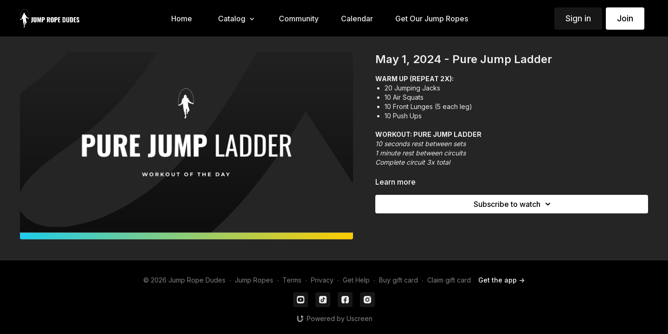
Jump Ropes (254, 280)
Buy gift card (398, 280)
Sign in (578, 18)
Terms (292, 280)
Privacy (322, 280)
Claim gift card (449, 280)
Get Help (356, 280)
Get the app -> (501, 280)
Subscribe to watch (513, 204)
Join (625, 18)
